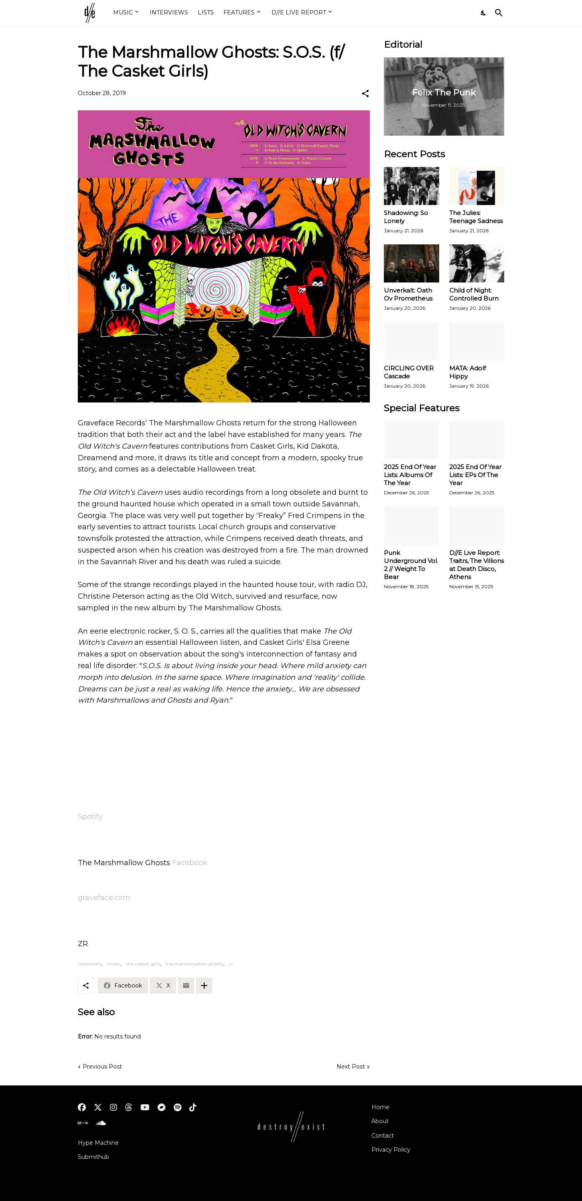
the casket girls (143, 964)
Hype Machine (98, 1142)
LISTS (206, 12)
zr (231, 964)
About (380, 1121)
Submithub (93, 1156)
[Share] (365, 93)
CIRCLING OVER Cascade (409, 372)
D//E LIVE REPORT (299, 12)
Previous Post (102, 1066)
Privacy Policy (390, 1149)
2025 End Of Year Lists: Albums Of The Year (410, 475)
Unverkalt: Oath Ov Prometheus (408, 294)
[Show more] (204, 985)
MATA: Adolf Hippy (467, 372)
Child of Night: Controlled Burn (474, 294)
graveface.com (104, 897)
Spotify (90, 816)
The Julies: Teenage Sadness (476, 217)
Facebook (189, 862)
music (114, 964)
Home (380, 1107)
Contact (382, 1135)
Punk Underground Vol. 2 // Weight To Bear (411, 565)
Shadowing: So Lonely (406, 217)
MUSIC (123, 12)
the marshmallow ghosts (194, 964)
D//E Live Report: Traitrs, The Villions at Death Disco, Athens (476, 565)
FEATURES (239, 12)
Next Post (351, 1066)
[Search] (497, 13)
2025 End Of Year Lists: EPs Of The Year (475, 475)
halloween (89, 964)
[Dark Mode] (484, 13)
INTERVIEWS (169, 12)
